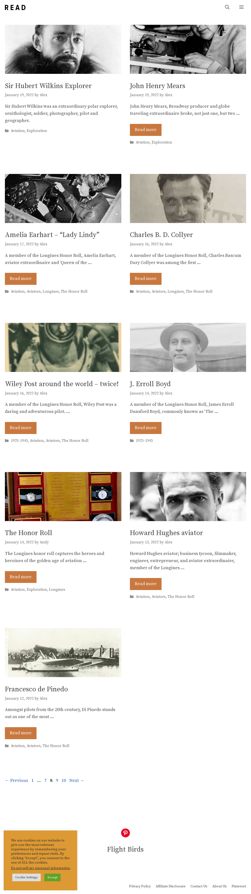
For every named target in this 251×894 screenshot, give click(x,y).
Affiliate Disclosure (171, 886)
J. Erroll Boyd (150, 384)
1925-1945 (19, 440)
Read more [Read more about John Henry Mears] (146, 129)
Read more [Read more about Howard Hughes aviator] (146, 584)
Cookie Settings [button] (26, 877)
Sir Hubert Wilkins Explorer (48, 86)
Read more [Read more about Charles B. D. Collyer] (146, 278)
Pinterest (239, 886)
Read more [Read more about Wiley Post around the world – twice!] (21, 428)
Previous (16, 780)
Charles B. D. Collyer (161, 235)
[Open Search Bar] (227, 7)
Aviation (18, 131)
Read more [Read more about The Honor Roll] (21, 577)
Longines (51, 291)
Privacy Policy (140, 886)
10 (64, 780)
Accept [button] (52, 877)
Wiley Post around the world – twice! (62, 384)
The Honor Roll (74, 291)
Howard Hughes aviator (166, 533)
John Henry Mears (157, 86)
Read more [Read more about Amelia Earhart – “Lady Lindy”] (21, 278)
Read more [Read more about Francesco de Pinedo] (21, 733)
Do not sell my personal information (40, 868)
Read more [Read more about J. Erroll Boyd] (146, 428)
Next (76, 780)
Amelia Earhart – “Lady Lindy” (52, 235)
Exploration (37, 131)
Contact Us (198, 886)
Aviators (34, 291)
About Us (219, 886)
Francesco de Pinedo (36, 689)
